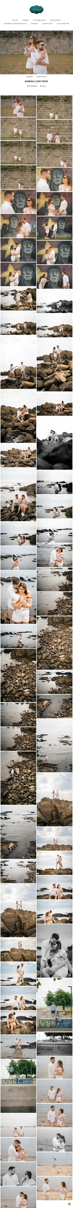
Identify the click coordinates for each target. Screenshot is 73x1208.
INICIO (15, 20)
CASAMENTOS (39, 20)
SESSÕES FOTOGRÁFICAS (15, 23)
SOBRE (26, 20)
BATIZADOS (55, 20)
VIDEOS (34, 23)
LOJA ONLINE (63, 23)
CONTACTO (47, 23)
